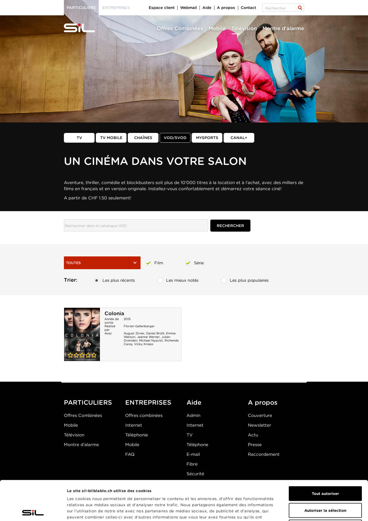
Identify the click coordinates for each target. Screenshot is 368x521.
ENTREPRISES (148, 402)
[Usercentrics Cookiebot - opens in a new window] (33, 511)
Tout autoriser (325, 454)
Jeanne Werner (148, 337)
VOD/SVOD (175, 137)
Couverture (260, 415)
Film (154, 263)
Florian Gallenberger (139, 326)
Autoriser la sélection (325, 471)
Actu (253, 434)
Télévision (244, 28)
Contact (248, 7)
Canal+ (239, 137)
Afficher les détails (288, 511)
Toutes (102, 262)
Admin (193, 415)
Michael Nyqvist (151, 340)
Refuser (325, 487)
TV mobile (111, 137)
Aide (206, 7)
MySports (207, 137)
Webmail (188, 7)
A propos (226, 7)
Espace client (162, 7)
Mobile (217, 28)
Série (194, 263)
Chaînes (143, 137)
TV (79, 137)
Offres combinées (144, 415)
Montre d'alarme (283, 28)
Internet (133, 425)
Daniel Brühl (155, 333)
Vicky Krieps (143, 344)
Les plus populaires (245, 280)
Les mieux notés (178, 280)
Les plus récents (114, 280)
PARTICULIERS (88, 402)
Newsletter (259, 425)
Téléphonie (136, 434)
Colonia (114, 313)
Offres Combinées (180, 28)
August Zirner (134, 333)
